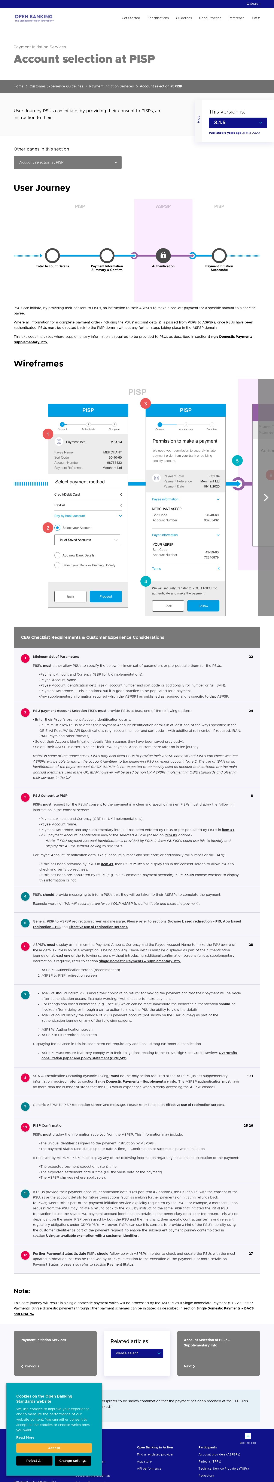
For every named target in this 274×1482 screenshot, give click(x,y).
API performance (149, 1468)
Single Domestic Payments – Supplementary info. (140, 961)
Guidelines (184, 18)
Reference (237, 18)
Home (19, 86)
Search (253, 3)
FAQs (256, 18)
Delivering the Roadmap (92, 1475)
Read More (25, 1437)
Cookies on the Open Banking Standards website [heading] (44, 1399)
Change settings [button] (72, 1461)
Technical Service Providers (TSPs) (223, 1468)
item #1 (107, 864)
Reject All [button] (34, 1461)
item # (227, 830)
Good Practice (210, 18)
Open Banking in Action (155, 1447)
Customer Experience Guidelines (56, 86)
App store (144, 1461)
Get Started (131, 18)
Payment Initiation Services (111, 86)
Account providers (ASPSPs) (219, 1454)
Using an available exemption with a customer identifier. (92, 1235)
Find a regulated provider (155, 1454)
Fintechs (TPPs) (209, 1461)
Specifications (158, 18)
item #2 (171, 835)
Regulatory (206, 1475)
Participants (207, 1447)
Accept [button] (54, 1448)
